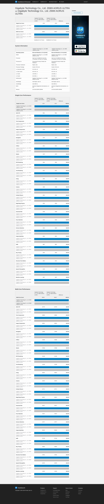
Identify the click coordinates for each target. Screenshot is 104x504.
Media (79, 493)
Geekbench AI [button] (43, 1)
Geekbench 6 (43, 490)
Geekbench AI (43, 492)
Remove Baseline (77, 12)
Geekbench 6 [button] (35, 1)
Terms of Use (55, 497)
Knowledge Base (56, 490)
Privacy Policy (56, 495)
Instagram (68, 495)
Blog (66, 490)
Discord (67, 493)
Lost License (55, 492)
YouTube (67, 497)
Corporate (80, 490)
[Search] (66, 2)
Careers (80, 492)
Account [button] (85, 1)
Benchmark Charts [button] (53, 1)
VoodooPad (42, 493)
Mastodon (68, 492)
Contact (54, 493)
